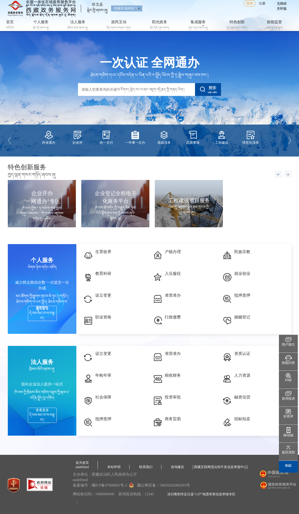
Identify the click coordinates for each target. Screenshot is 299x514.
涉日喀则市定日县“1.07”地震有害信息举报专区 (201, 494)
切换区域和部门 (125, 8)
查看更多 (42, 313)
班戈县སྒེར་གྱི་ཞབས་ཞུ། (97, 5)
